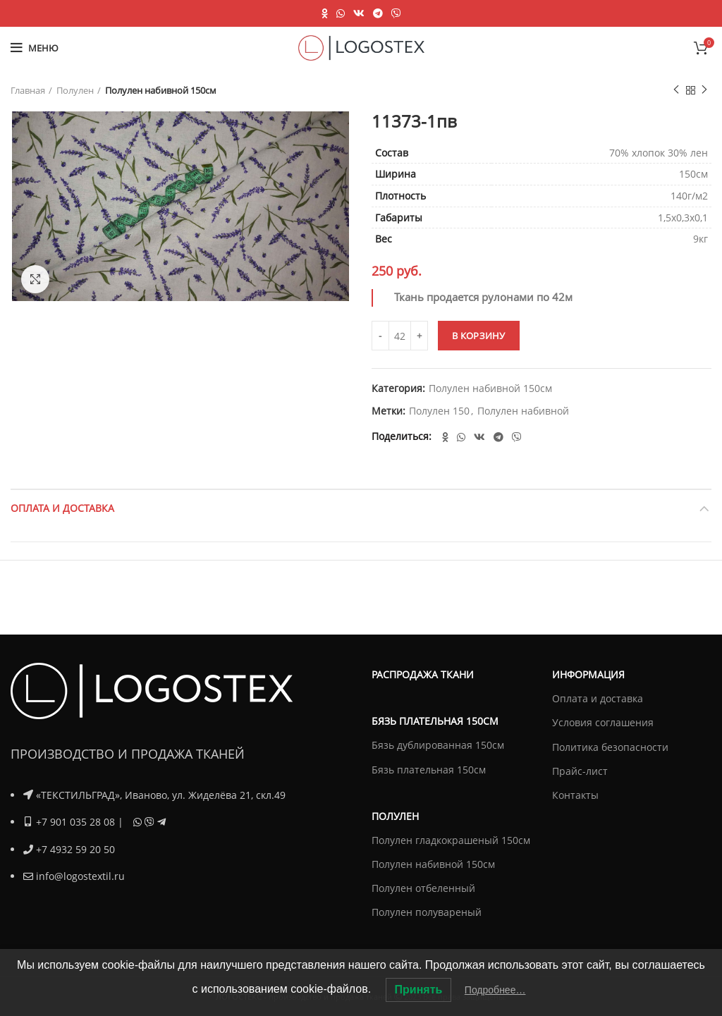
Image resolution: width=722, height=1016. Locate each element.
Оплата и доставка (62, 508)
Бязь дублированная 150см (438, 745)
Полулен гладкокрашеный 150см (451, 840)
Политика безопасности (610, 747)
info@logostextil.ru (80, 875)
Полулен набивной (523, 411)
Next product (704, 90)
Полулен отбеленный (423, 888)
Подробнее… (495, 990)
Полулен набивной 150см (160, 90)
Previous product (676, 90)
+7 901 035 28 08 (75, 821)
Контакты (575, 795)
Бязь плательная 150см (429, 769)
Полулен (75, 90)
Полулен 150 (439, 411)
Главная (28, 90)
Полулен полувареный (427, 912)
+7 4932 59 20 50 (75, 848)
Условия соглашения (603, 722)
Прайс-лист (580, 771)
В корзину (479, 335)
